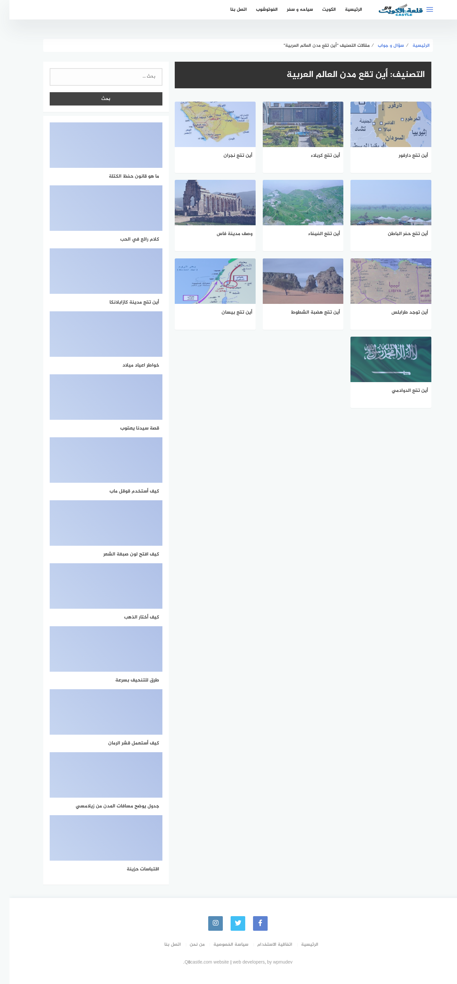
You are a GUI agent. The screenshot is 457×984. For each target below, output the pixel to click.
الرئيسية (344, 9)
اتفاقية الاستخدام (265, 944)
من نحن (187, 944)
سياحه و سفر (290, 9)
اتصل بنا (229, 9)
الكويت (319, 9)
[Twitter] (228, 923)
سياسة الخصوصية (221, 944)
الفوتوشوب (257, 9)
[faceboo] (251, 923)
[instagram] (206, 923)
